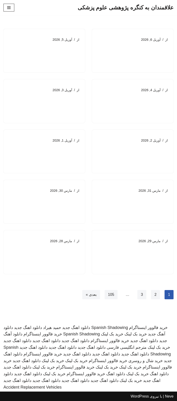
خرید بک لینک (135, 334)
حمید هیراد (52, 327)
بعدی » (91, 294)
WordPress (140, 396)
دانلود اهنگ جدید (76, 327)
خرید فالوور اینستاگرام (148, 327)
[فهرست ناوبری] (8, 8)
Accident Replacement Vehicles (32, 387)
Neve (169, 396)
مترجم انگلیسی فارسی (127, 347)
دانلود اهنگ (159, 374)
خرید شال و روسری (145, 360)
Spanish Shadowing (109, 327)
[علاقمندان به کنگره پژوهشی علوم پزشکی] (126, 7)
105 (111, 294)
